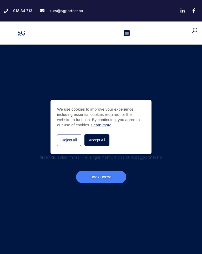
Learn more (101, 125)
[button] (127, 33)
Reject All (69, 140)
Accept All (97, 140)
